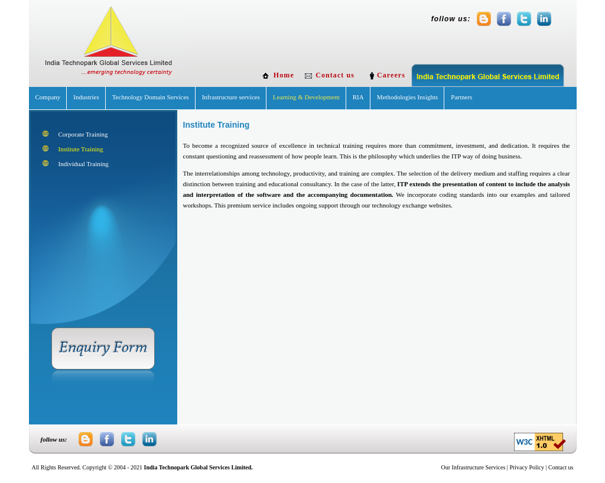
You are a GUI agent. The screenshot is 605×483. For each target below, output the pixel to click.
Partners (461, 97)
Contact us (334, 75)
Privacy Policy (526, 467)
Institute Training (80, 149)
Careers (392, 75)
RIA (358, 97)
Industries (86, 97)
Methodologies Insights (407, 97)
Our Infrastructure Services (473, 467)
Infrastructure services (231, 97)
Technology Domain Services (150, 97)
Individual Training (83, 163)
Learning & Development (306, 97)
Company (48, 97)
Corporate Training (83, 134)
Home (284, 75)
